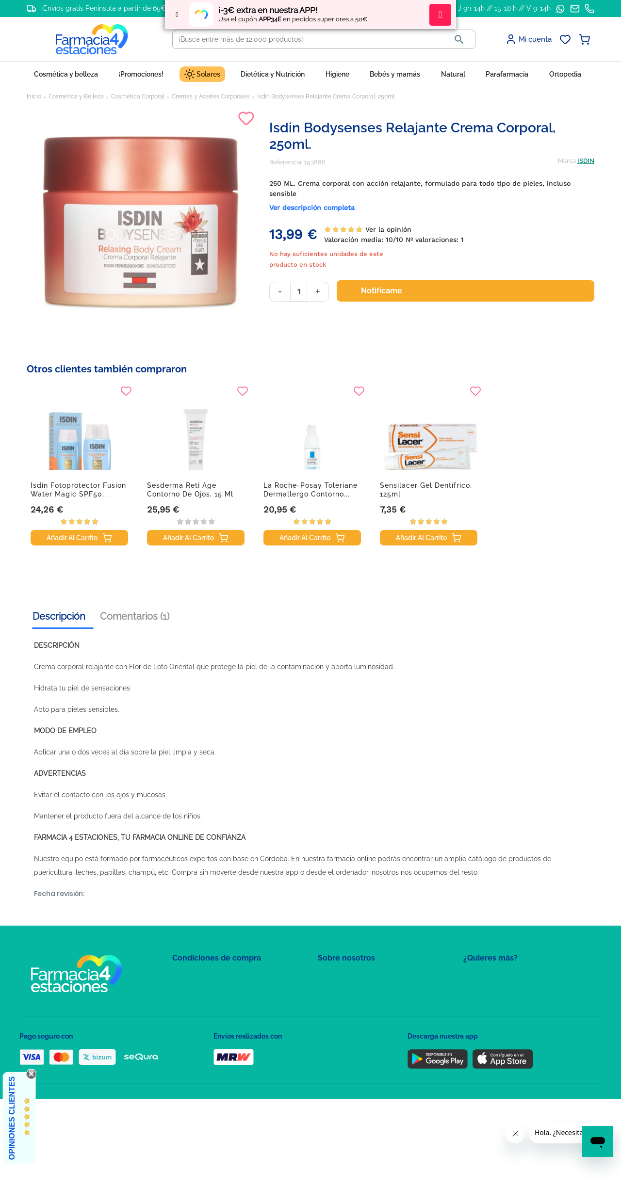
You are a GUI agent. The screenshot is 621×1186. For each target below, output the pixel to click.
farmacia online (351, 859)
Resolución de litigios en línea (216, 1075)
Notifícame (387, 291)
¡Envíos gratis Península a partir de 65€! (104, 8)
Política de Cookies (200, 1005)
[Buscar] (308, 39)
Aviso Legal (189, 1019)
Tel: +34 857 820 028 (347, 1033)
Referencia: (285, 162)
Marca (567, 160)
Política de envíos (198, 1047)
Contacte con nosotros (351, 1005)
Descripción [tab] (59, 616)
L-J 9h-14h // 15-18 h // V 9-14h (501, 8)
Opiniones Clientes (12, 1118)
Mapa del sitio (338, 977)
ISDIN (585, 160)
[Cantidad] (298, 292)
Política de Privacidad (203, 991)
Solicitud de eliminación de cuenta (369, 1019)
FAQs (325, 991)
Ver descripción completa (312, 207)
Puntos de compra (199, 1033)
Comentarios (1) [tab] (134, 616)
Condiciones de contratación (214, 977)
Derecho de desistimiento (210, 1061)
